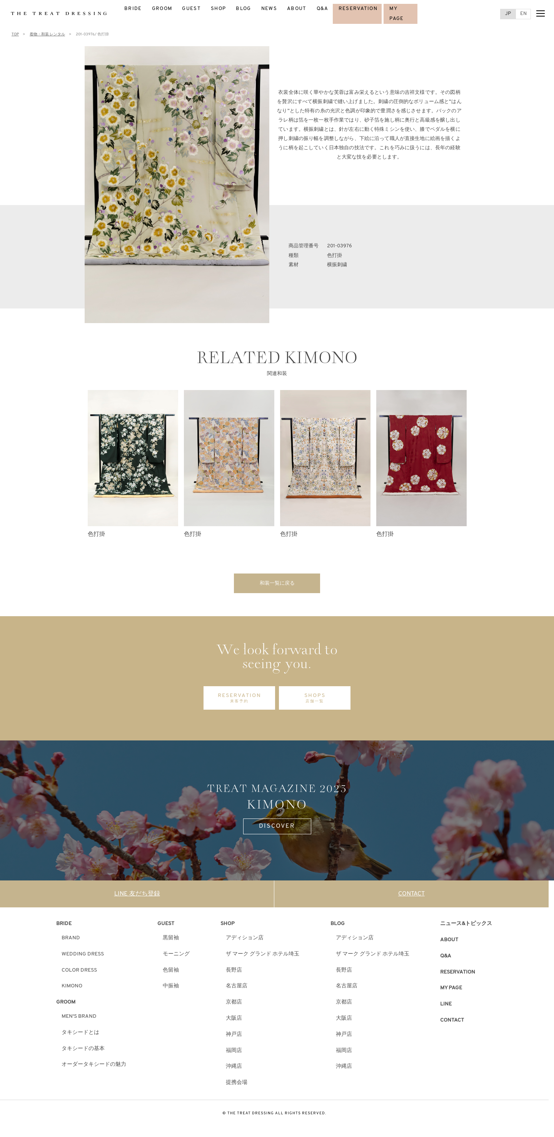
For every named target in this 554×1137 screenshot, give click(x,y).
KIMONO (72, 988)
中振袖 (171, 988)
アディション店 (245, 940)
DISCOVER (277, 828)
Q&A (323, 8)
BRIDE (133, 8)
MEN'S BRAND (79, 1019)
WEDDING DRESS (83, 956)
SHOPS (314, 700)
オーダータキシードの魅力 (94, 1067)
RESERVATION (358, 8)
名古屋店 (236, 988)
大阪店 (234, 1021)
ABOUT (297, 8)
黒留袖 (171, 940)
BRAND (71, 940)
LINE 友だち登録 (137, 896)
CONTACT (411, 896)
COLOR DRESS (79, 972)
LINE (446, 1006)
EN (523, 13)
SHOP (218, 8)
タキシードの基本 (83, 1051)
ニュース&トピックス (466, 926)
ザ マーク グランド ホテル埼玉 (262, 956)
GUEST (191, 8)
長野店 (234, 972)
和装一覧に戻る (277, 584)
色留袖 (171, 972)
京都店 (234, 1004)
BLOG (243, 8)
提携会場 (236, 1085)
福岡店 (234, 1052)
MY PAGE (451, 990)
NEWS (269, 8)
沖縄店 (234, 1069)
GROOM (162, 8)
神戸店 (234, 1036)
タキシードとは (80, 1034)
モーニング (176, 956)
